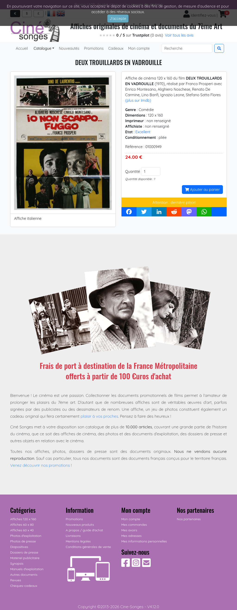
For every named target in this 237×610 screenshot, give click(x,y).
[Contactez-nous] (146, 565)
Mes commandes (134, 525)
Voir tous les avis (179, 35)
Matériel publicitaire (25, 558)
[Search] (186, 48)
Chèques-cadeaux (23, 586)
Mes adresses (131, 536)
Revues (15, 580)
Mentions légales (78, 541)
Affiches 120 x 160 (23, 519)
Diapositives (19, 547)
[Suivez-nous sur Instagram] (136, 565)
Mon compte (138, 48)
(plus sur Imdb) (138, 100)
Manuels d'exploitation (27, 569)
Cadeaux (115, 48)
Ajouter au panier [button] (202, 189)
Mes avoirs (129, 530)
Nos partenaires (189, 519)
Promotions (93, 48)
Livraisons (73, 536)
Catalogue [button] (42, 48)
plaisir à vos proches (99, 416)
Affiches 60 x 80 (22, 525)
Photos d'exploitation (25, 536)
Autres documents (23, 575)
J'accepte (118, 18)
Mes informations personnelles (144, 541)
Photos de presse (23, 541)
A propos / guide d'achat (84, 530)
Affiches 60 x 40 (22, 530)
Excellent (142, 132)
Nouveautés (68, 48)
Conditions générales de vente (88, 547)
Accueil (22, 48)
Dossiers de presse (24, 552)
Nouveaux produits (80, 525)
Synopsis (16, 563)
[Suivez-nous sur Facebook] (125, 565)
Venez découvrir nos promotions (40, 465)
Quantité (132, 171)
